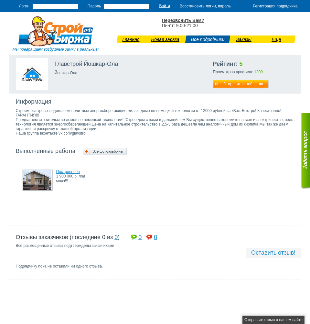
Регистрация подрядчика (275, 6)
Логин (24, 6)
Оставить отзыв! (273, 252)
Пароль (94, 6)
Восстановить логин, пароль (205, 6)
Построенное (68, 171)
